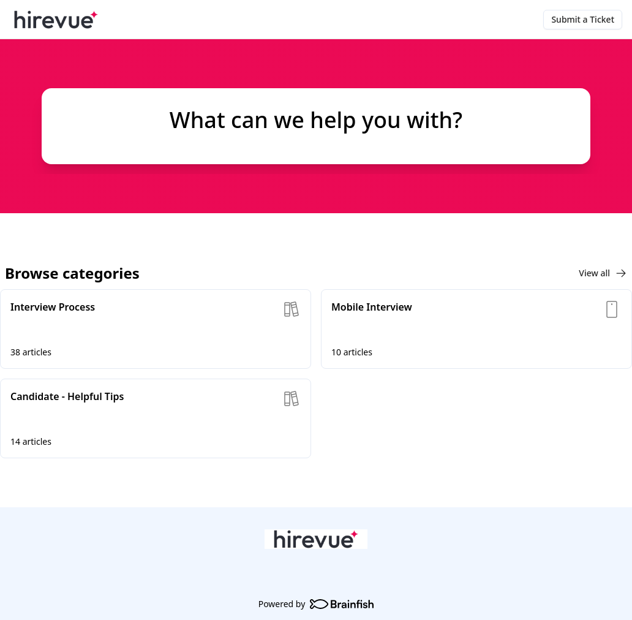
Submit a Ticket (582, 19)
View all (603, 273)
